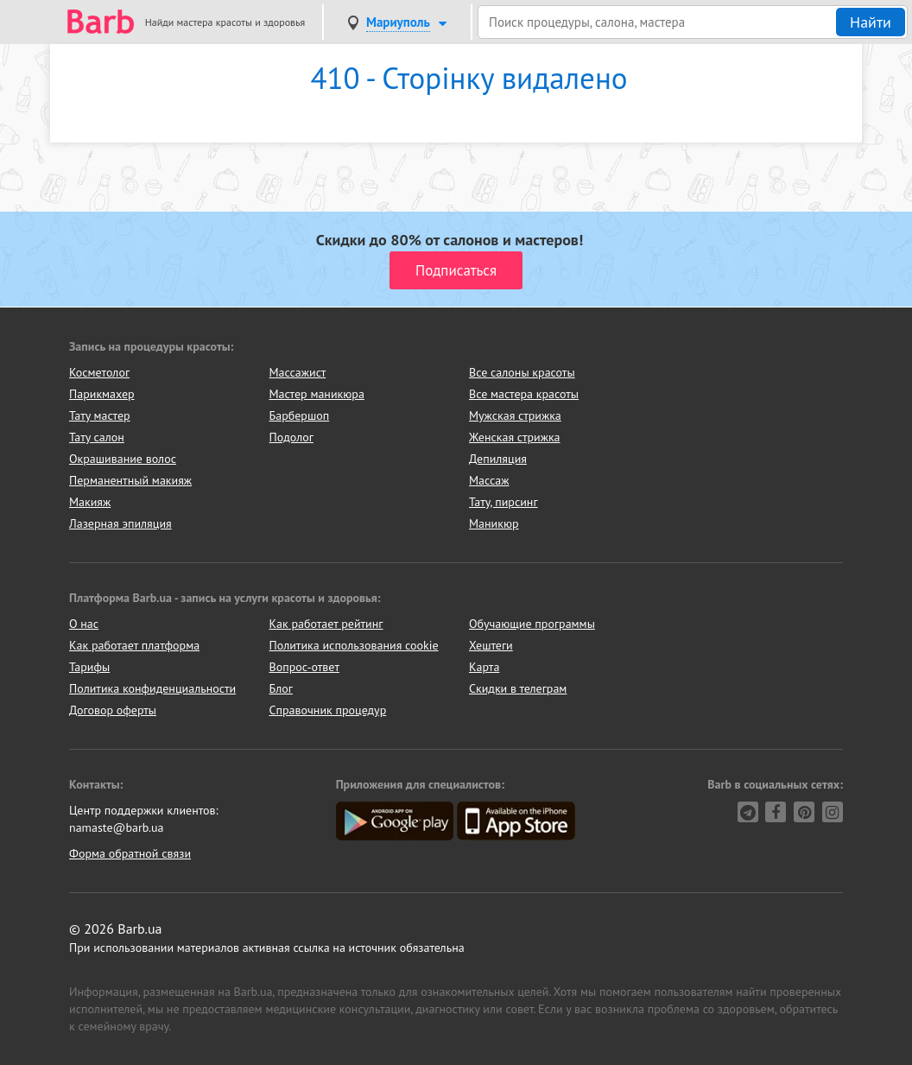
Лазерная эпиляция (120, 523)
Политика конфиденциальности (152, 688)
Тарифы (89, 667)
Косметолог (99, 372)
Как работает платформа (134, 645)
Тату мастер (99, 415)
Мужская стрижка (515, 415)
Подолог (291, 437)
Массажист (297, 372)
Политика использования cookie (354, 645)
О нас (83, 623)
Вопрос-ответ (304, 667)
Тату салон (96, 437)
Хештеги (491, 645)
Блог (281, 688)
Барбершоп (299, 415)
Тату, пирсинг (503, 502)
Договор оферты (112, 710)
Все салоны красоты (522, 372)
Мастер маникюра (316, 394)
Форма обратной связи (130, 853)
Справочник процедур (328, 710)
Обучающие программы (532, 623)
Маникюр (494, 523)
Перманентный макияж (130, 480)
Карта (484, 667)
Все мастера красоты (524, 394)
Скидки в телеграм (518, 688)
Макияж (90, 502)
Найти (870, 22)
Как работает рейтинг (326, 623)
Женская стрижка (514, 437)
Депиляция (498, 458)
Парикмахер (102, 394)
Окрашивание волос (122, 458)
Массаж (489, 480)
